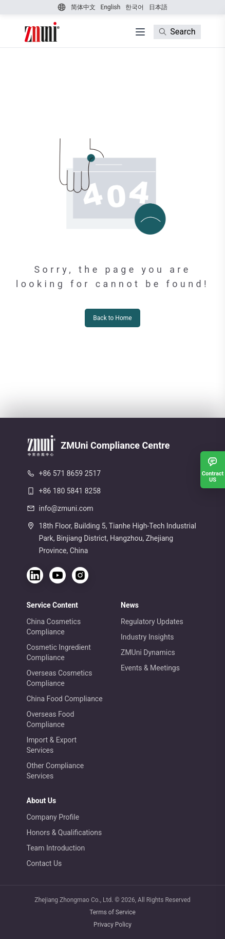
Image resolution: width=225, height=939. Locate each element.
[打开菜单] (140, 32)
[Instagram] (80, 575)
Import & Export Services (52, 745)
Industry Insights (147, 637)
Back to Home (112, 318)
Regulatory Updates (152, 621)
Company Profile (53, 817)
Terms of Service (112, 912)
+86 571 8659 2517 (70, 473)
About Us (42, 800)
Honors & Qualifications (64, 832)
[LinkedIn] (35, 575)
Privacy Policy (112, 924)
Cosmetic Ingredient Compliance (59, 652)
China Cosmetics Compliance (54, 626)
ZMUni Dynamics (148, 652)
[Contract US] (212, 469)
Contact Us (44, 863)
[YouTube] (57, 575)
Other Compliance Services (55, 770)
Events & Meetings (150, 668)
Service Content (52, 605)
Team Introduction (56, 848)
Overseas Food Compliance (50, 719)
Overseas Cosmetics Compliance (59, 678)
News (130, 605)
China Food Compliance (65, 699)
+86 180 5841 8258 (70, 491)
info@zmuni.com (66, 508)
